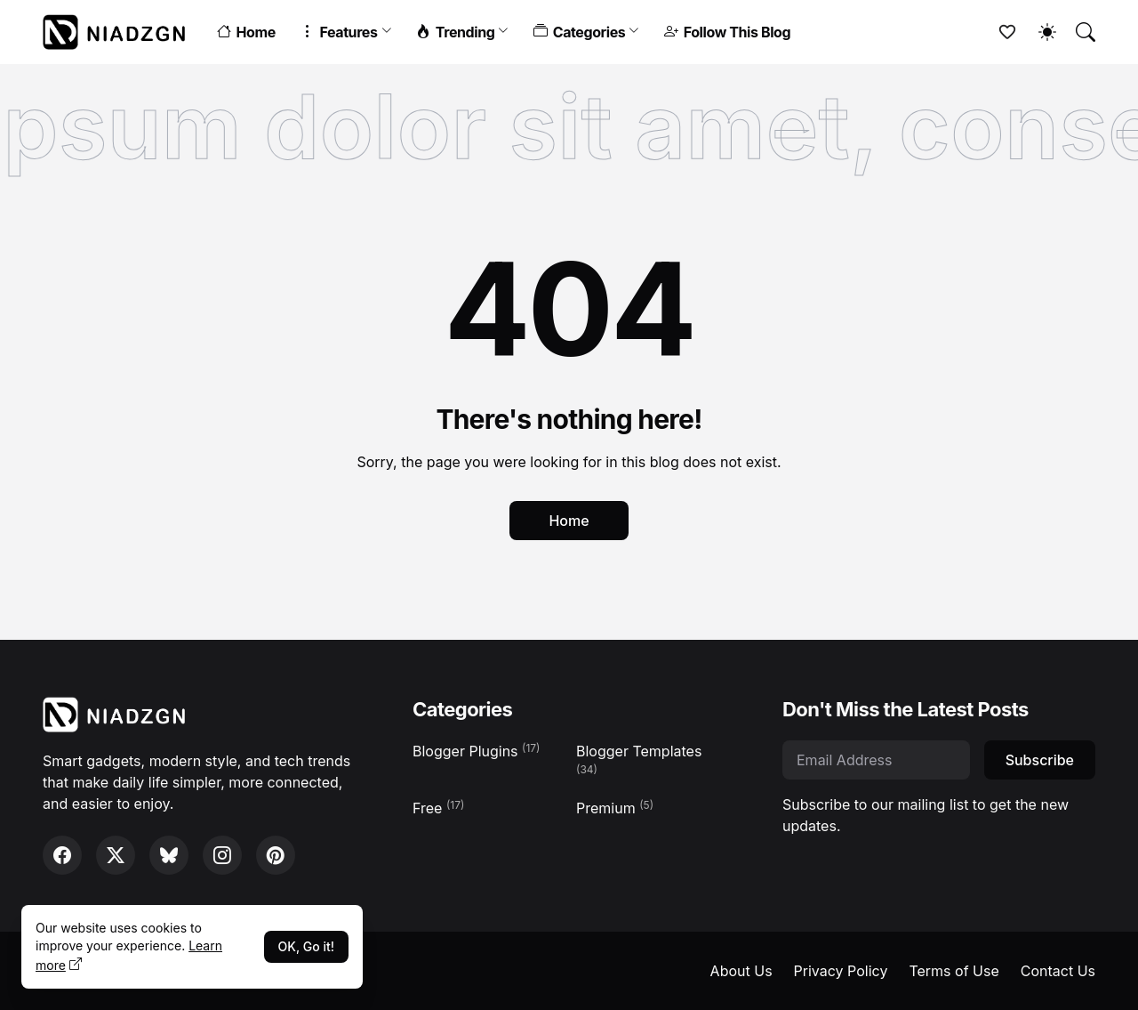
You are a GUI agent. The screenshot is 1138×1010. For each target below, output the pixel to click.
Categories (579, 32)
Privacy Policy (841, 971)
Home (246, 32)
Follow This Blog (727, 32)
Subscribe (1040, 760)
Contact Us (1058, 971)
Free (438, 807)
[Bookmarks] (999, 32)
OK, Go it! (306, 946)
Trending (455, 32)
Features (339, 32)
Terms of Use (953, 971)
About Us (741, 971)
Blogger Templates (638, 759)
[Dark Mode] (1038, 32)
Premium (614, 807)
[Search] (1077, 32)
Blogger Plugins (477, 750)
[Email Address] (876, 760)
